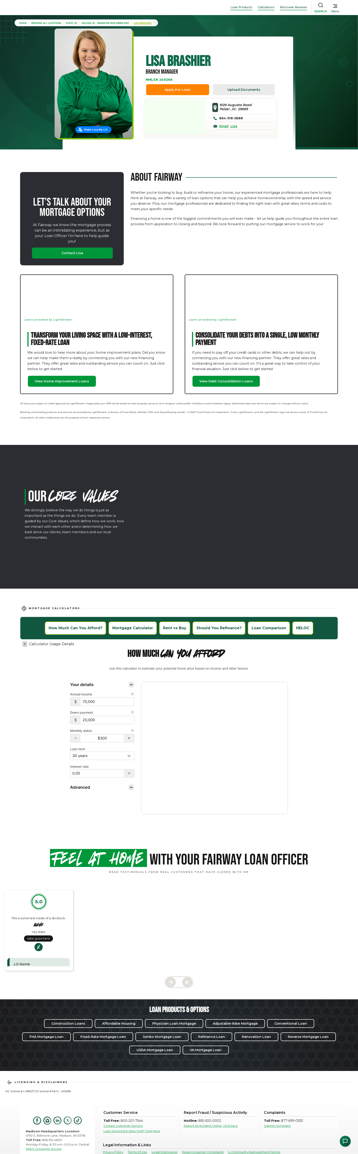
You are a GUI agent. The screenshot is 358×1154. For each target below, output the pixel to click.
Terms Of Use (137, 1135)
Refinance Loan (211, 1020)
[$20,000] (107, 720)
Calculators (266, 7)
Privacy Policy (113, 1135)
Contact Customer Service (123, 1108)
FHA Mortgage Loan (46, 1020)
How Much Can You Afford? (75, 628)
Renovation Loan (256, 1020)
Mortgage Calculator (132, 628)
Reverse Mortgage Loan (308, 1020)
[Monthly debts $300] (102, 738)
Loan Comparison (269, 628)
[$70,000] (107, 702)
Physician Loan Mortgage (174, 1006)
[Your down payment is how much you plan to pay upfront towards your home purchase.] (132, 712)
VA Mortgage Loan (205, 1033)
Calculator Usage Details (51, 644)
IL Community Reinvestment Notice (254, 1135)
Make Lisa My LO (95, 129)
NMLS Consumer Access (43, 1131)
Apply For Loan (177, 90)
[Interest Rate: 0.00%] (97, 773)
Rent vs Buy (174, 628)
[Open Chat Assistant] (345, 1141)
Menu (335, 11)
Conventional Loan (290, 1006)
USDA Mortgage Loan (155, 1033)
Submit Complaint (277, 1108)
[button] (75, 738)
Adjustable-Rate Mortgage (235, 1006)
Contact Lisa (72, 253)
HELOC (302, 628)
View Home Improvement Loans (62, 381)
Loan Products (241, 7)
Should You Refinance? (219, 628)
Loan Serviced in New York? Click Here (131, 1114)
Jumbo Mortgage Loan (162, 1020)
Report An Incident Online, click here (211, 1108)
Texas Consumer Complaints (203, 1135)
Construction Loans (68, 1006)
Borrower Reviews (293, 7)
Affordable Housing (118, 1006)
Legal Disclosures (164, 1135)
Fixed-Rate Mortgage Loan (103, 1020)
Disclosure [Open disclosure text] (155, 787)
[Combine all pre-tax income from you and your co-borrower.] (132, 694)
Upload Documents (243, 90)
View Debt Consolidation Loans (226, 381)
